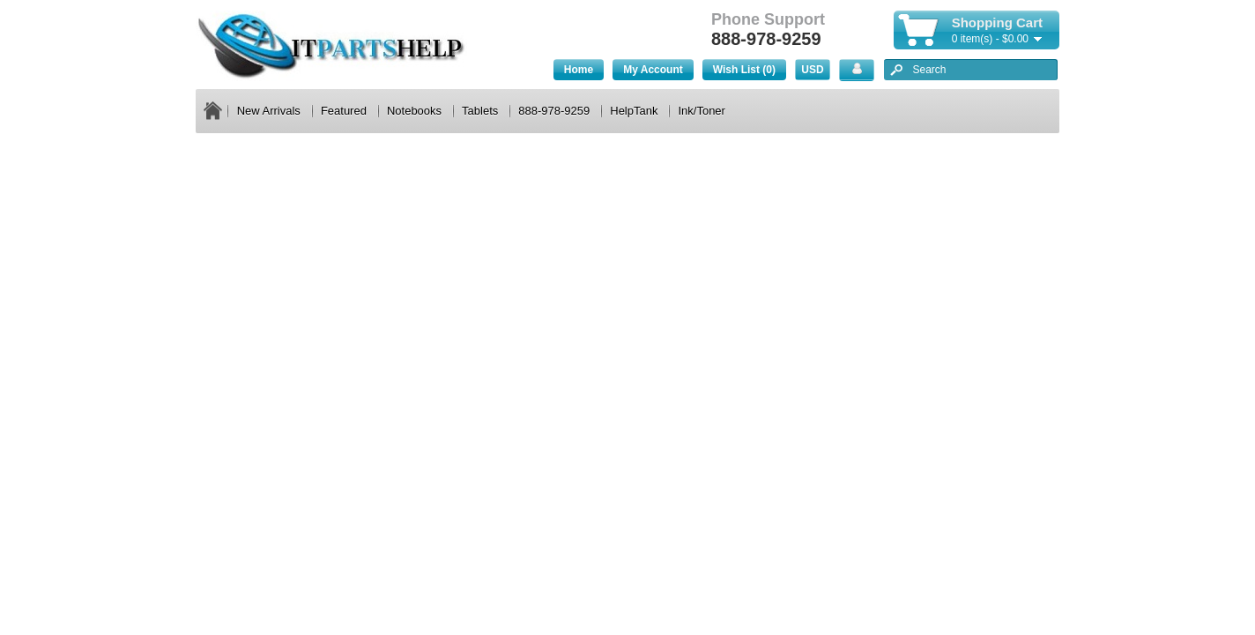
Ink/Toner (701, 110)
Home (578, 70)
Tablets (480, 110)
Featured (344, 110)
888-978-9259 (554, 110)
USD (812, 70)
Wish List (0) (744, 70)
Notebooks (414, 110)
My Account (653, 70)
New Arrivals (269, 110)
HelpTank (633, 110)
